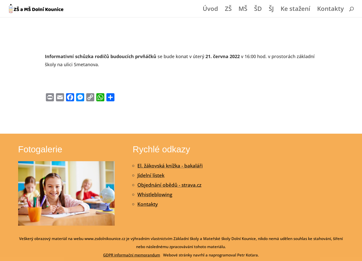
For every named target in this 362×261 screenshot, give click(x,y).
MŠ (242, 10)
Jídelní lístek (150, 175)
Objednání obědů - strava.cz (169, 185)
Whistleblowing (154, 194)
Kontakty (330, 10)
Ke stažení (295, 10)
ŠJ (271, 10)
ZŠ (228, 10)
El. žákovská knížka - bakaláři (170, 165)
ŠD (258, 10)
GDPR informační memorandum (131, 254)
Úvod (210, 10)
